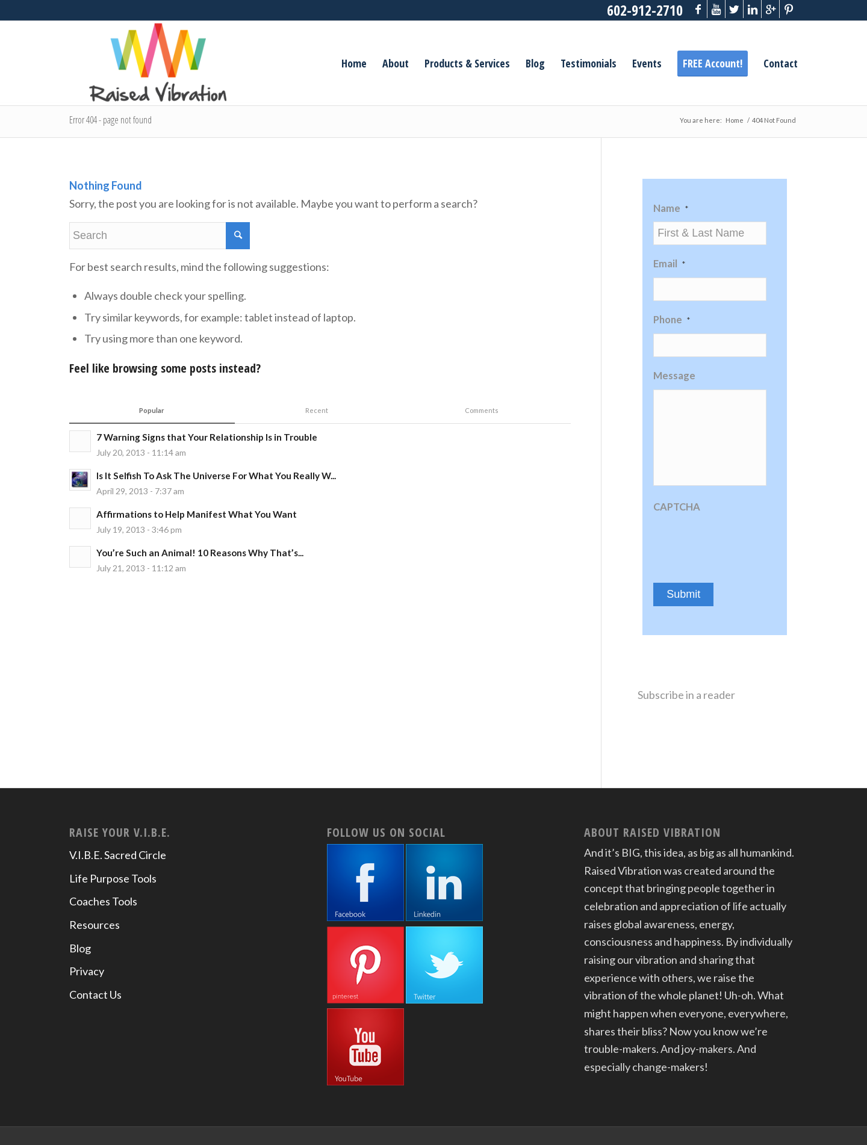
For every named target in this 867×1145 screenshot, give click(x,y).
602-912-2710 (645, 10)
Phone (671, 320)
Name (670, 208)
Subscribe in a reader (686, 694)
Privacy (86, 971)
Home (735, 120)
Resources (94, 924)
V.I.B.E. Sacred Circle (117, 854)
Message (674, 376)
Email (669, 264)
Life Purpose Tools (113, 878)
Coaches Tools (103, 901)
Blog (80, 948)
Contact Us (95, 994)
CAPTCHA (676, 507)
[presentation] (744, 543)
